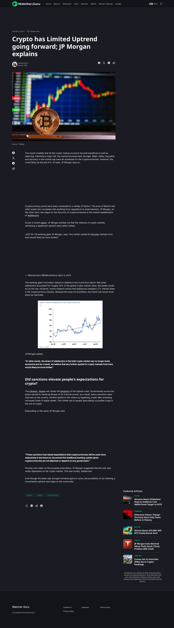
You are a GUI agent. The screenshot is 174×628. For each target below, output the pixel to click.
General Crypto (18, 31)
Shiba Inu (138, 556)
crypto (39, 495)
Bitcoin (137, 527)
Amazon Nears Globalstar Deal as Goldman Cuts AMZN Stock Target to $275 (148, 502)
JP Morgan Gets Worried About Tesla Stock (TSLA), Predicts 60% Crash (147, 546)
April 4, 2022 (64, 275)
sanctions (65, 391)
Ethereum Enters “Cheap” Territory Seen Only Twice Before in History (147, 517)
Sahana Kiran (23, 63)
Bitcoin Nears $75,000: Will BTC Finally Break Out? (147, 531)
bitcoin (29, 495)
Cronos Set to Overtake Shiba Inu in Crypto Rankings (146, 562)
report (44, 222)
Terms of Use (105, 607)
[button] (152, 4)
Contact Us (67, 607)
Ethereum (138, 511)
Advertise (85, 607)
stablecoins (33, 215)
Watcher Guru (20, 606)
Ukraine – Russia (37, 391)
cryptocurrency (52, 495)
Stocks (137, 496)
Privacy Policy (68, 611)
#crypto (95, 234)
